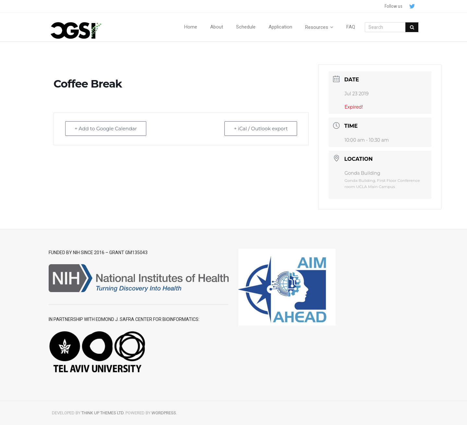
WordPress (163, 412)
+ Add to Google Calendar (106, 128)
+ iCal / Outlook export (261, 128)
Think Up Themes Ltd (102, 412)
